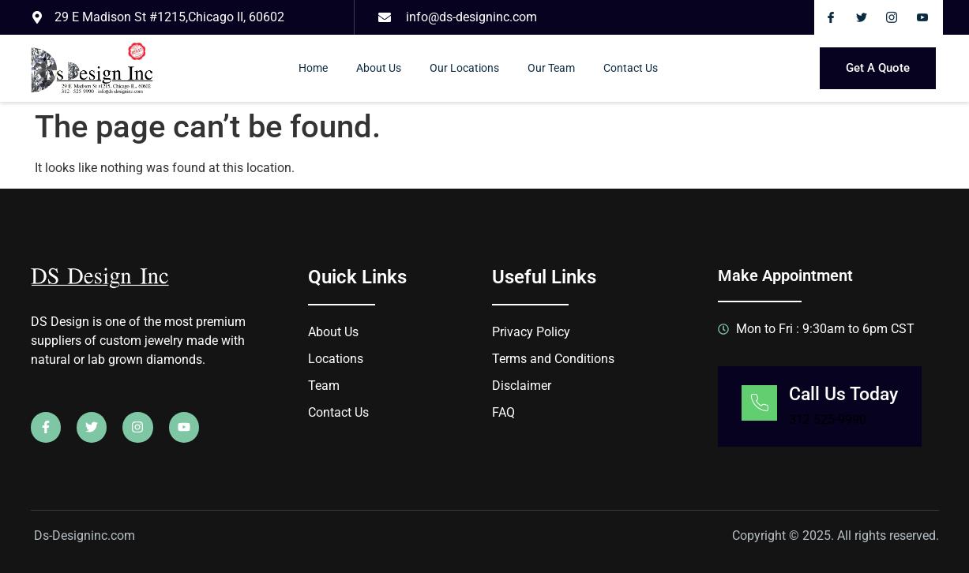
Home (313, 68)
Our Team (551, 68)
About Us (378, 68)
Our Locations (464, 68)
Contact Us (630, 68)
